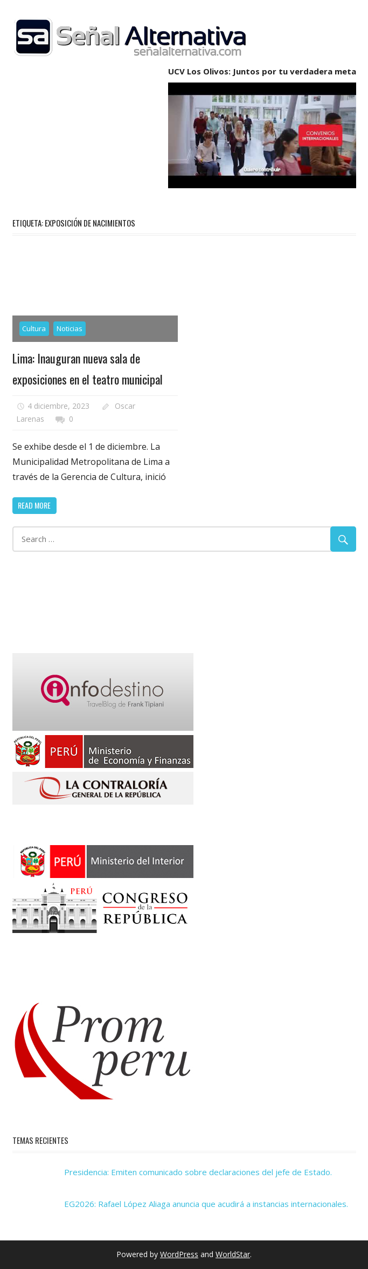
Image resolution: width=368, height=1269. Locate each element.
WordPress (179, 1254)
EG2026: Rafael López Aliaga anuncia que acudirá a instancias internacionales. (206, 1203)
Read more (34, 505)
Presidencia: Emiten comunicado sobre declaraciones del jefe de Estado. (198, 1172)
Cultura (34, 328)
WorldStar (233, 1254)
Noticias (69, 328)
